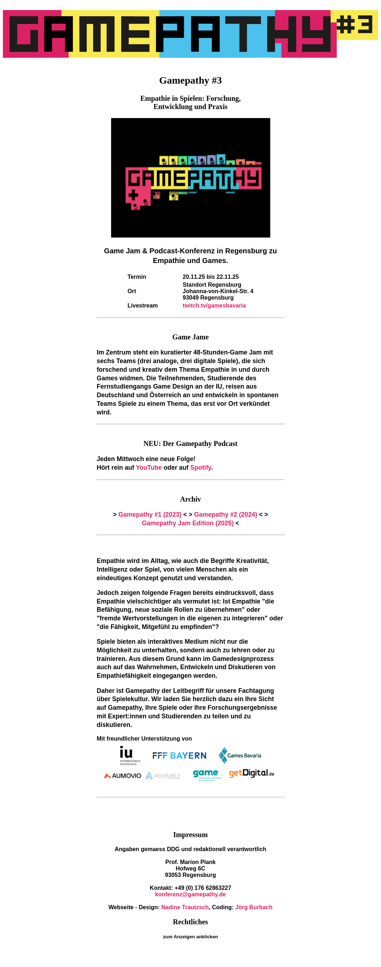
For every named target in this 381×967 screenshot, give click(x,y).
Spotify (200, 467)
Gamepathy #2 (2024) (225, 514)
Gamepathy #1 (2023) (149, 514)
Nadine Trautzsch (185, 907)
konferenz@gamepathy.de (190, 894)
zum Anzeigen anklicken (190, 936)
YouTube (149, 467)
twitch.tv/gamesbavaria (214, 305)
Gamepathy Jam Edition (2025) (188, 523)
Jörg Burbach (253, 907)
